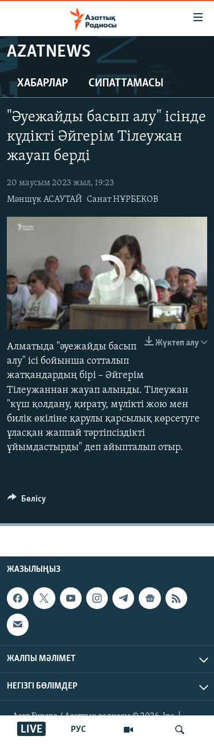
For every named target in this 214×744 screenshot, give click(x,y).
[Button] (26, 501)
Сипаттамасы (126, 83)
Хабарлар (42, 83)
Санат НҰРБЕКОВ (122, 199)
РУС (78, 729)
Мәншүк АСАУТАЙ (44, 199)
